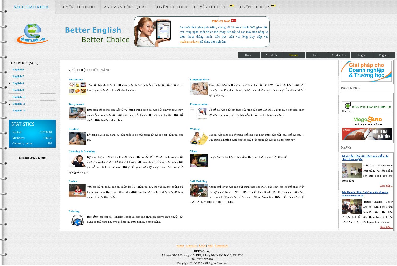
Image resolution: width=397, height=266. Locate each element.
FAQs (202, 245)
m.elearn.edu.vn (189, 41)
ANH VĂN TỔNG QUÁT (125, 7)
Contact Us (221, 245)
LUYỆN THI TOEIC (171, 7)
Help (210, 245)
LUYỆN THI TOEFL (214, 7)
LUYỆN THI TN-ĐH (77, 7)
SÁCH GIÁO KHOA (31, 7)
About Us (191, 245)
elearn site (80, 34)
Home (180, 245)
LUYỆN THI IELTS (256, 7)
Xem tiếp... (386, 185)
